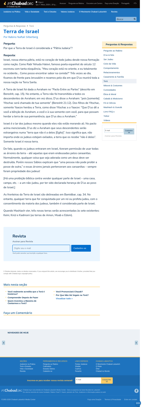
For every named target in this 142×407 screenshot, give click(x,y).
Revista (114, 12)
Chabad (46, 390)
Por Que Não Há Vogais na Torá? (72, 295)
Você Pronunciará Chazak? (69, 291)
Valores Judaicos (68, 12)
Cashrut (78, 369)
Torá (31, 25)
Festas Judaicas (81, 364)
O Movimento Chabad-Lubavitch (93, 12)
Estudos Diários (49, 369)
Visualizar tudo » (64, 298)
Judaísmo (82, 392)
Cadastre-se (47, 371)
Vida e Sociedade (32, 12)
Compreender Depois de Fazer (23, 297)
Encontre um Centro (94, 3)
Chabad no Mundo (103, 371)
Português (125, 3)
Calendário (47, 366)
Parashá (78, 371)
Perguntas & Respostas (15, 25)
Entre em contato (130, 400)
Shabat (77, 366)
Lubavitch (52, 390)
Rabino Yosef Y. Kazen (58, 392)
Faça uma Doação (112, 3)
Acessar (62, 3)
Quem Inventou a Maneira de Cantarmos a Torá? (22, 302)
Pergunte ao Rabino (76, 3)
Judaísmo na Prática (12, 12)
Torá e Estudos (50, 12)
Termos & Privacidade (113, 400)
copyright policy (27, 273)
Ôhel (97, 369)
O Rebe (99, 366)
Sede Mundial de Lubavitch (90, 390)
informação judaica (93, 392)
